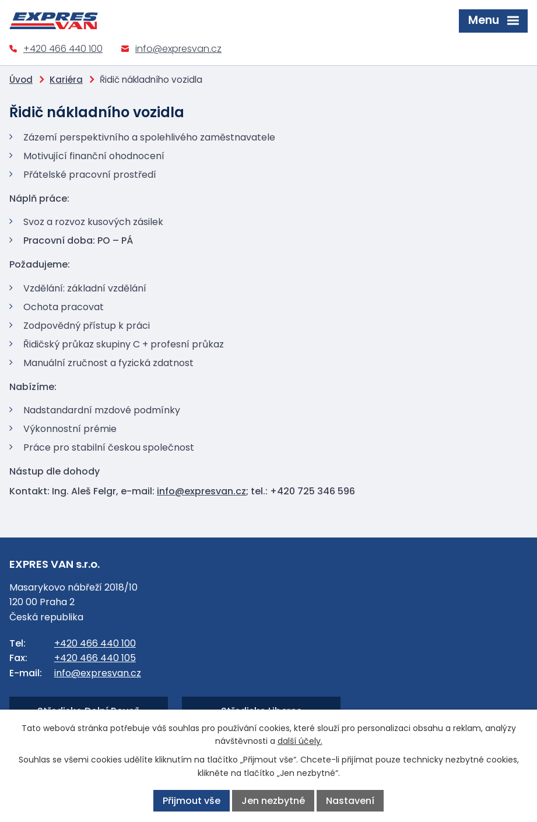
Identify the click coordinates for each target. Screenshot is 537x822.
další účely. (300, 741)
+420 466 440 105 (95, 658)
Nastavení (350, 800)
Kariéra (66, 79)
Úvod (21, 79)
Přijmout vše (191, 800)
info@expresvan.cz (178, 48)
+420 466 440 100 (63, 48)
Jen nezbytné (273, 800)
